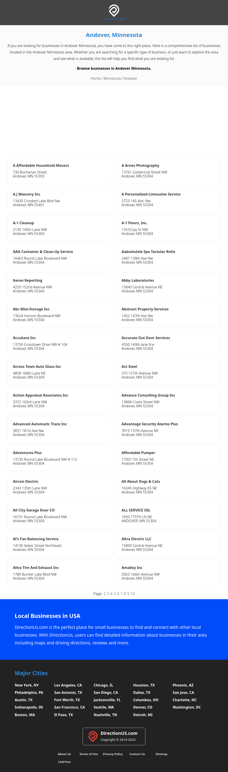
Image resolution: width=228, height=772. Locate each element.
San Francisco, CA (69, 707)
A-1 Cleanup (23, 222)
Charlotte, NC (185, 699)
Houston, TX (144, 685)
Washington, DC (187, 707)
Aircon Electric (25, 481)
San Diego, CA (106, 692)
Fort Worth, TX (67, 699)
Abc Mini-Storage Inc (31, 309)
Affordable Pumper (138, 452)
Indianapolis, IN (29, 707)
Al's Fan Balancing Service (36, 538)
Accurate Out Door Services (146, 337)
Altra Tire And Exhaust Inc (36, 567)
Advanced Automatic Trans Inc (40, 424)
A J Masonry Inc (26, 194)
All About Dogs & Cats (141, 481)
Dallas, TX (141, 692)
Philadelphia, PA (29, 692)
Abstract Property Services (145, 309)
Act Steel (129, 366)
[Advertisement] (114, 119)
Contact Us (137, 754)
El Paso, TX (63, 714)
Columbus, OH (145, 699)
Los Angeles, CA (68, 685)
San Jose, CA (183, 692)
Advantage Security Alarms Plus (150, 424)
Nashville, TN (105, 714)
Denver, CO (142, 707)
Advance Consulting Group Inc (148, 395)
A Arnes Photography (140, 165)
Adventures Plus (27, 452)
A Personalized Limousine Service (151, 194)
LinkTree (64, 762)
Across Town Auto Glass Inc (37, 366)
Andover (130, 78)
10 (133, 593)
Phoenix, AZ (183, 685)
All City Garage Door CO (34, 510)
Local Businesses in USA (47, 616)
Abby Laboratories (138, 280)
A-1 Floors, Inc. (134, 222)
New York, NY (27, 685)
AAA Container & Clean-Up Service (43, 251)
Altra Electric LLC (136, 538)
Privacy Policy (113, 754)
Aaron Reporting (27, 280)
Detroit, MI (143, 714)
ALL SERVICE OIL (136, 510)
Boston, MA (25, 714)
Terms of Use (88, 754)
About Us (64, 754)
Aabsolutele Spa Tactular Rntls (148, 251)
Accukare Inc (24, 337)
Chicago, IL (103, 685)
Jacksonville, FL (107, 699)
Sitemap (161, 754)
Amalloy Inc (132, 567)
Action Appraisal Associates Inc (40, 395)
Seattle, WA (104, 707)
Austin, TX (24, 699)
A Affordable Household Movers (41, 165)
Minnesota (112, 78)
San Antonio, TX (68, 692)
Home (96, 78)
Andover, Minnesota (114, 35)
